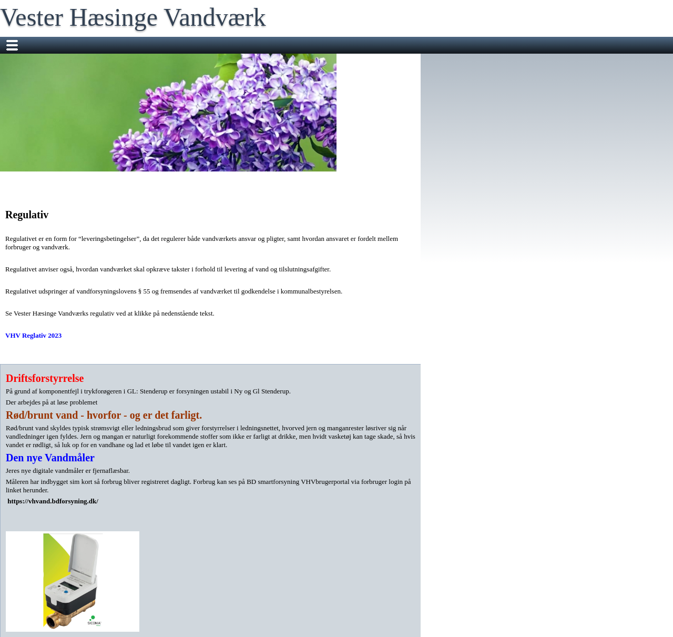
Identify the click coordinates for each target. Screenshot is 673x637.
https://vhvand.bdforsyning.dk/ (52, 501)
